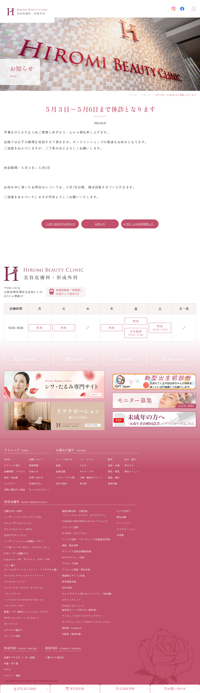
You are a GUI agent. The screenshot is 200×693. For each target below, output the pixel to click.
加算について (36, 460)
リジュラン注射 (70, 527)
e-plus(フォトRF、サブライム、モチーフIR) (27, 560)
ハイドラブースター (14, 606)
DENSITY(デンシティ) (15, 535)
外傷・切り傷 (11, 664)
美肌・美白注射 (70, 546)
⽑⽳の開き (62, 484)
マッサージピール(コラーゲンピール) (23, 588)
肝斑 (58, 466)
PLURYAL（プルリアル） (75, 534)
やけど (7, 670)
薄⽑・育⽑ (114, 472)
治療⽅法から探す (13, 511)
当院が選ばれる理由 (14, 490)
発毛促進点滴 (69, 582)
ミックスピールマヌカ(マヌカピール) (23, 600)
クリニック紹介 (12, 466)
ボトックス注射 (12, 636)
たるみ (83, 466)
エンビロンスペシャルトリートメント (24, 576)
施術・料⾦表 (11, 478)
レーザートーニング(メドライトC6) (22, 517)
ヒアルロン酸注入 (13, 630)
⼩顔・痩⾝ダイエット (91, 478)
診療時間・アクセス (14, 472)
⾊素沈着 (60, 472)
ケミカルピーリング (14, 582)
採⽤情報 (33, 466)
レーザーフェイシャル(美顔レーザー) (23, 542)
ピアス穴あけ (124, 511)
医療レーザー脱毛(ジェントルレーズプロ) (26, 612)
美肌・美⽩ (114, 478)
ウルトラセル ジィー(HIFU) (18, 529)
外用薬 (120, 535)
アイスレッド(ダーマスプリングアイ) (81, 616)
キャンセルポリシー (39, 490)
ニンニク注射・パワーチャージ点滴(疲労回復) (86, 540)
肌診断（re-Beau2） (72, 628)
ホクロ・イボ (86, 472)
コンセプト (10, 484)
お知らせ (146, 94)
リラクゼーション (126, 529)
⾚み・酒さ (130, 460)
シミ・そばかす (64, 460)
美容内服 (112, 484)
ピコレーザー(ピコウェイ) (17, 523)
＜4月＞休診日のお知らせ (60, 224)
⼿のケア (129, 466)
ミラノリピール (12, 594)
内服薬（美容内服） (72, 634)
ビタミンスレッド (71, 600)
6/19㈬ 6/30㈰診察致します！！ (141, 224)
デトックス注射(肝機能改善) (77, 552)
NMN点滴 (66, 588)
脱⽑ (110, 460)
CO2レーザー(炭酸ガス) (16, 554)
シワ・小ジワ (86, 460)
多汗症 (83, 484)
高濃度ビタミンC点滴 (73, 576)
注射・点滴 (114, 466)
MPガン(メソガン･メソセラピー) (21, 618)
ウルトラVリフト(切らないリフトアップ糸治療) (87, 594)
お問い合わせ (36, 478)
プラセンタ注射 (70, 564)
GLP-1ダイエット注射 (73, 558)
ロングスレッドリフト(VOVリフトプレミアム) (86, 622)
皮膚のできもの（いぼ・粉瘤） (20, 658)
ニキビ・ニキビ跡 (65, 478)
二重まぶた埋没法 (54, 658)
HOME (133, 94)
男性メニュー (131, 472)
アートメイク (124, 523)
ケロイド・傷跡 (12, 676)
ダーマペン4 (10, 624)
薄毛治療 (121, 517)
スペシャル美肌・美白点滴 (76, 570)
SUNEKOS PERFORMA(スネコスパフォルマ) (84, 521)
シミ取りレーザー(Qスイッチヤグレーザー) (26, 548)
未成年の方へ (36, 484)
